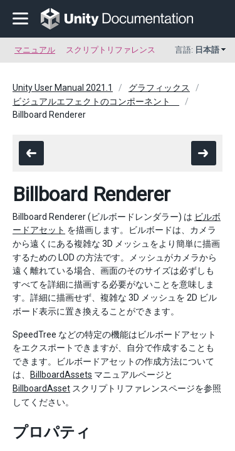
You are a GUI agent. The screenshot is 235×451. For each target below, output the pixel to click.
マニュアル (34, 49)
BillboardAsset (41, 388)
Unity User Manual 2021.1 (63, 88)
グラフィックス (159, 88)
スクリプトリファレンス (110, 49)
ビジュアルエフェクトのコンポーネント (96, 101)
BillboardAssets (61, 375)
